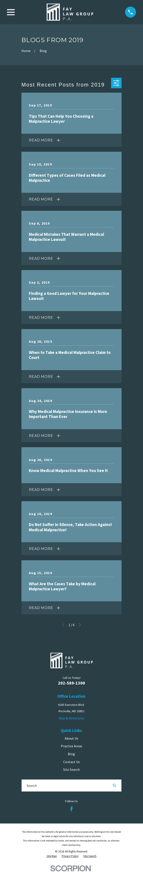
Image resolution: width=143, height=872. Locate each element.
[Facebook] (71, 808)
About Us (71, 738)
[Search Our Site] (114, 785)
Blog (71, 754)
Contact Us (71, 762)
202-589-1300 (71, 683)
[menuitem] (52, 856)
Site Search (71, 769)
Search (32, 785)
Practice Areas (71, 746)
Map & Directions (71, 718)
